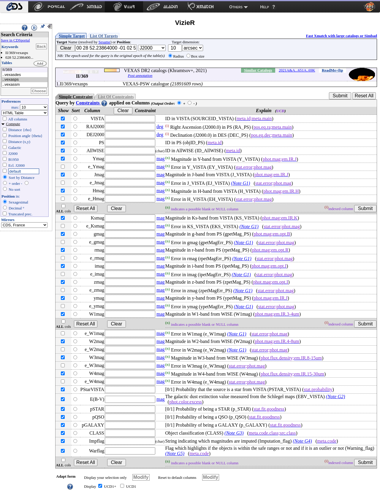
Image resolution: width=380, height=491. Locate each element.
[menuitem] (14, 6)
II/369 (25, 69)
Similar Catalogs (258, 70)
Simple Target (72, 36)
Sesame (104, 42)
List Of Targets (104, 36)
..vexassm (25, 84)
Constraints (92, 102)
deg (159, 126)
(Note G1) (240, 183)
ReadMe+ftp (332, 70)
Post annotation (140, 75)
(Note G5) (174, 453)
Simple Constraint (76, 96)
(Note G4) (302, 441)
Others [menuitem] (236, 6)
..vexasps (25, 79)
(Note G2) (335, 396)
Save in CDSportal (15, 40)
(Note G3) (233, 433)
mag (160, 158)
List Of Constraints (116, 96)
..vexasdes (25, 74)
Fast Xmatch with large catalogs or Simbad (341, 36)
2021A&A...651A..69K (297, 70)
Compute (13, 124)
